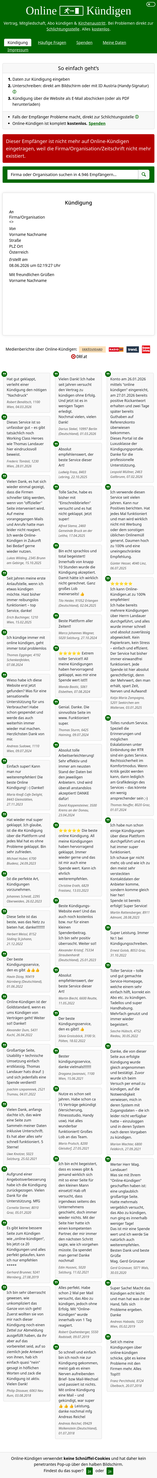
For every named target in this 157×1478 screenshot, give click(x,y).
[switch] (151, 4)
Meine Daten (114, 42)
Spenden (84, 42)
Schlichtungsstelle (63, 29)
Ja (89, 1471)
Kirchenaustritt (92, 23)
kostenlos (100, 29)
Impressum (18, 50)
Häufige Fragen (52, 42)
